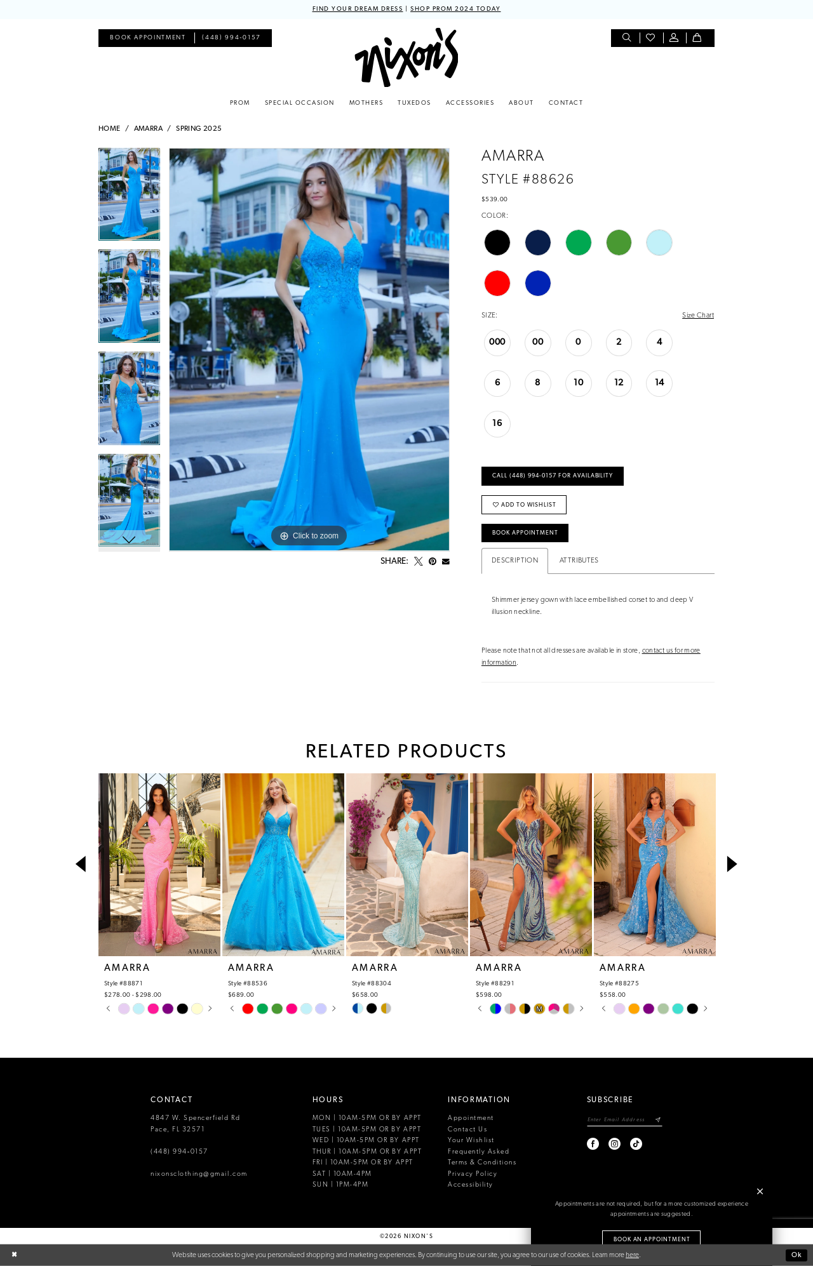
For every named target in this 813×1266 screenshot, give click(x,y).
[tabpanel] (129, 199)
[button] (675, 38)
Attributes (579, 560)
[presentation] (159, 864)
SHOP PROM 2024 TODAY (455, 9)
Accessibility (471, 1185)
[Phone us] (231, 38)
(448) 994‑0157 (179, 1152)
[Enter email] (624, 1119)
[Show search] (628, 38)
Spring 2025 (199, 129)
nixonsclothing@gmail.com (199, 1174)
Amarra (148, 129)
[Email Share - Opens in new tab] (446, 562)
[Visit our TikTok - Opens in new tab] (636, 1144)
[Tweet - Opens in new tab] (418, 561)
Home (109, 129)
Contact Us (467, 1129)
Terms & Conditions (482, 1162)
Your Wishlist (471, 1140)
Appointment (471, 1118)
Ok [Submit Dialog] (796, 1254)
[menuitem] (148, 38)
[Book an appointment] (148, 38)
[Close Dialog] (14, 1255)
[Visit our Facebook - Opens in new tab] (593, 1144)
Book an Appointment (652, 1240)
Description (515, 560)
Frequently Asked (478, 1152)
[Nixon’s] (406, 57)
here (632, 1254)
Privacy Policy (472, 1174)
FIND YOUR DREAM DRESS (357, 9)
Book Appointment (525, 533)
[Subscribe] (658, 1119)
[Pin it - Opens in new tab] (432, 561)
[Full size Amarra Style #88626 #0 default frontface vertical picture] (309, 350)
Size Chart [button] (698, 315)
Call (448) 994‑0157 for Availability (552, 476)
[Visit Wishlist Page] (651, 38)
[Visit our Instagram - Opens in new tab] (615, 1144)
